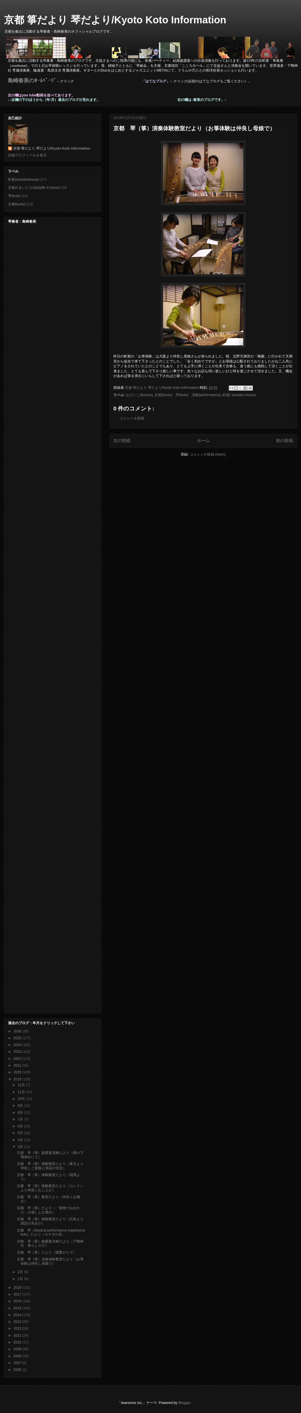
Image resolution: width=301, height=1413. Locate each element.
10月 (22, 1099)
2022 (18, 1059)
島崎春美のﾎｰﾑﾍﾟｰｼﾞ (32, 81)
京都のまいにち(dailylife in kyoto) (34, 188)
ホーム (203, 440)
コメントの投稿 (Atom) (208, 454)
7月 (21, 1119)
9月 (21, 1105)
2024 (18, 1045)
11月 (22, 1092)
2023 (18, 1052)
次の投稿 (121, 440)
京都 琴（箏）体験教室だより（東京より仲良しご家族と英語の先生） (50, 1166)
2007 (18, 1363)
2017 (18, 1294)
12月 (22, 1085)
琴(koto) (14, 196)
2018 (18, 1287)
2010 (18, 1342)
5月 (21, 1133)
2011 (18, 1335)
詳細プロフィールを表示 (27, 155)
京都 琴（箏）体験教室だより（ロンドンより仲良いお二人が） (50, 1188)
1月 (21, 1279)
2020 (18, 1072)
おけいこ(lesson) (139, 395)
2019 (18, 1079)
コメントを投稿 (132, 418)
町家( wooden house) (239, 395)
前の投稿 (284, 440)
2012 (18, 1328)
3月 (21, 1147)
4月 (21, 1140)
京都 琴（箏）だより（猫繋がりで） (47, 1252)
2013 (18, 1322)
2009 (18, 1349)
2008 (18, 1356)
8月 (21, 1113)
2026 (18, 1031)
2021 (18, 1065)
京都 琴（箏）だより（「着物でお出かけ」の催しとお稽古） (48, 1210)
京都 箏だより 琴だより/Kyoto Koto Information (115, 19)
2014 (18, 1315)
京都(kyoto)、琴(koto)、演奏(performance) (187, 395)
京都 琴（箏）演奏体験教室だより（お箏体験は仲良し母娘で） (50, 1261)
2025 (18, 1038)
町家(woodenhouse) (23, 179)
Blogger (184, 1403)
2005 (18, 1370)
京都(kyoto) (17, 204)
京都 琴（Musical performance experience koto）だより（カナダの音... (53, 1232)
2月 (21, 1272)
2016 (18, 1301)
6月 (21, 1126)
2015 (18, 1308)
